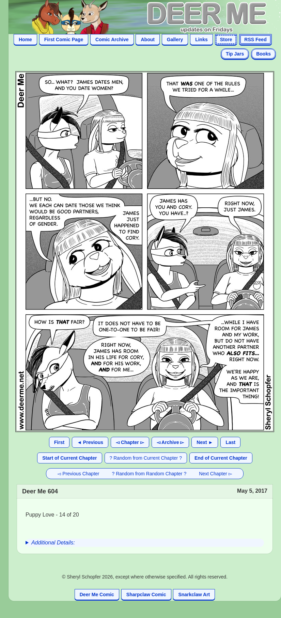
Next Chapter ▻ (215, 473)
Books (263, 54)
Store (226, 39)
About (147, 39)
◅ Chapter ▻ (130, 442)
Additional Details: (53, 542)
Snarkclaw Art (194, 594)
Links (201, 39)
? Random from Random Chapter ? (149, 473)
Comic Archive (112, 39)
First (59, 442)
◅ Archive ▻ (170, 442)
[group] (145, 543)
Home (25, 39)
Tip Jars (235, 54)
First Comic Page (63, 39)
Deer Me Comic (97, 594)
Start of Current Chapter (69, 458)
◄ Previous (90, 442)
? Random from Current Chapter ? (146, 458)
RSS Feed (255, 39)
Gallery (175, 39)
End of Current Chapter (220, 458)
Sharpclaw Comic (146, 594)
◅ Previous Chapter (78, 473)
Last (230, 442)
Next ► (205, 442)
